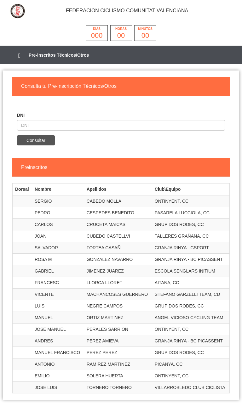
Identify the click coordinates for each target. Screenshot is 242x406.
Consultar (35, 140)
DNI (21, 115)
